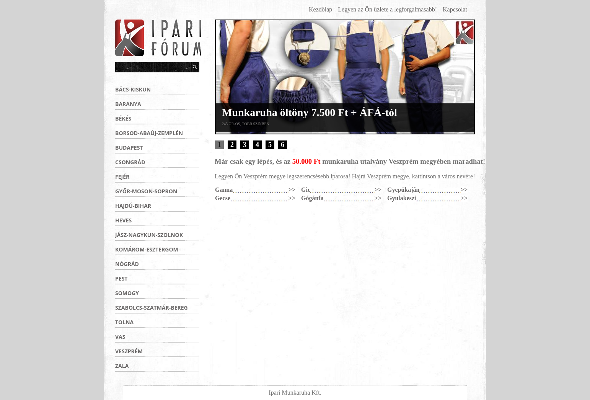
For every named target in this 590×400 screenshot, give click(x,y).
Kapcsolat (455, 9)
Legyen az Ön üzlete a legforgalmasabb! (387, 9)
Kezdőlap (320, 9)
